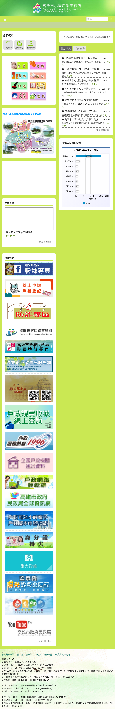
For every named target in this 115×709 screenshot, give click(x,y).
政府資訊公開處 (62, 654)
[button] (111, 19)
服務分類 (31, 47)
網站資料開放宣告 (43, 654)
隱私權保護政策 (24, 654)
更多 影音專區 (45, 242)
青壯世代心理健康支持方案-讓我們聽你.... (83, 80)
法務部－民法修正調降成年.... (22, 232)
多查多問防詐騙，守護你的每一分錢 (83, 88)
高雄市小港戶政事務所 (57, 8)
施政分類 (19, 47)
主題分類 (8, 47)
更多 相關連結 (45, 641)
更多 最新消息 (102, 130)
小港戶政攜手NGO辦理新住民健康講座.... (83, 69)
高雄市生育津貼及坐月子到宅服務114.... (83, 119)
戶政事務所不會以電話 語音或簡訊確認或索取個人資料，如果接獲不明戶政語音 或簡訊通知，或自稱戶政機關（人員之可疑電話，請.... (86, 37)
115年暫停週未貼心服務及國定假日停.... (83, 58)
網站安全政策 (8, 654)
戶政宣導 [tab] (80, 48)
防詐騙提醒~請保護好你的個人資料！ (83, 111)
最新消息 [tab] (66, 48)
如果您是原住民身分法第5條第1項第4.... (83, 100)
